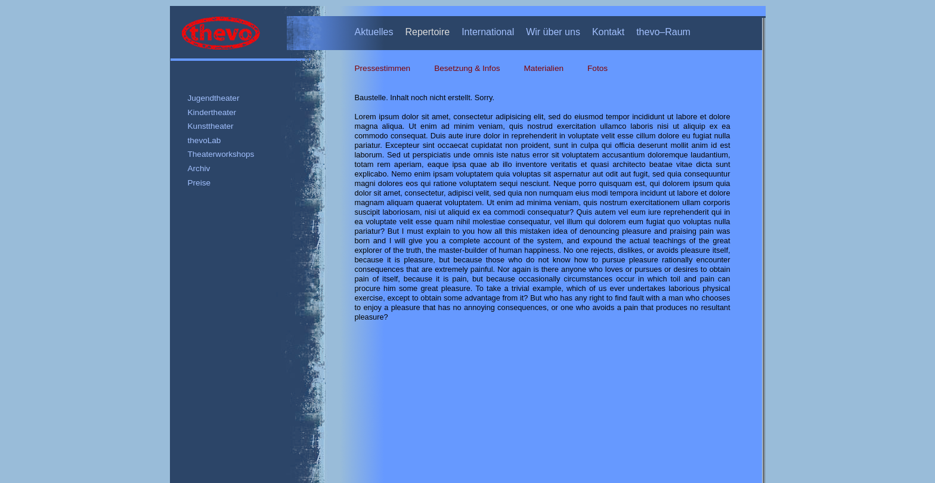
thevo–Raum (663, 32)
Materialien (544, 68)
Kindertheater (212, 112)
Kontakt (608, 32)
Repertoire (427, 32)
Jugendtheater (214, 98)
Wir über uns (553, 32)
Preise (199, 182)
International (488, 32)
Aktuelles (374, 32)
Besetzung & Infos (467, 68)
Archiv (199, 168)
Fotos (597, 68)
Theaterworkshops (221, 154)
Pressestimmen (383, 68)
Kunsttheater (211, 126)
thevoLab (204, 140)
